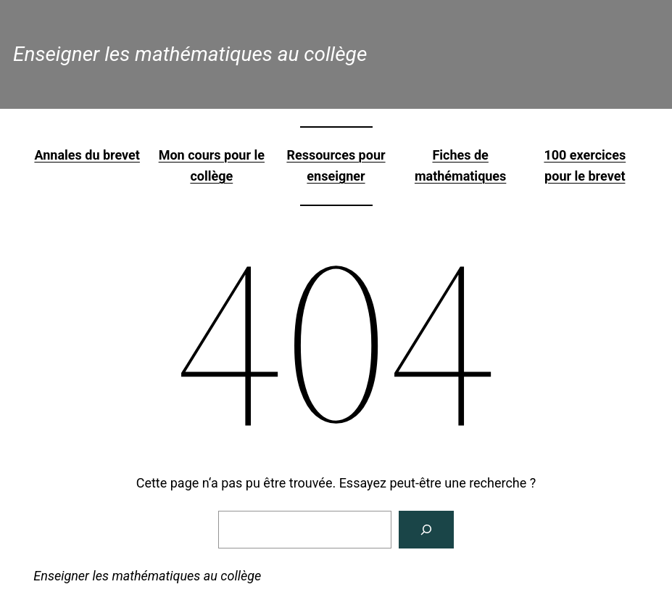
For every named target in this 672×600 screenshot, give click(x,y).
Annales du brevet (86, 155)
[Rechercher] (426, 529)
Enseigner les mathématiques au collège (190, 54)
